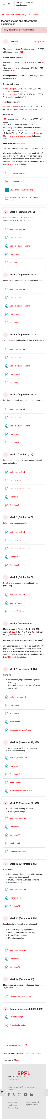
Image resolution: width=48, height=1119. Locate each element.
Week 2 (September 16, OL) (23, 274)
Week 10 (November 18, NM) (24, 742)
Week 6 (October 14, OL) (22, 517)
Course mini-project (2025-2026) (26, 1009)
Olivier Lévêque (9, 89)
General (14, 41)
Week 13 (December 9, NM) (23, 918)
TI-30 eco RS (12, 164)
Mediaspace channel (12, 119)
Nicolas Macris (9, 94)
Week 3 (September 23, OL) (23, 334)
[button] (10, 4)
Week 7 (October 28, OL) (22, 577)
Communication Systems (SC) (13, 14)
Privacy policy (13, 1108)
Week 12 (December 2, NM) (23, 864)
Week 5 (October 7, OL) (21, 454)
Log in (43, 3)
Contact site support (15, 1045)
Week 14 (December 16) (22, 979)
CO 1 (33, 632)
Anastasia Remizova (11, 107)
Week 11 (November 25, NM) (24, 803)
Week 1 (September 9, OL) (23, 212)
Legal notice (12, 1105)
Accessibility (12, 1102)
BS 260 (22, 52)
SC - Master (33, 14)
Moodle (17, 1060)
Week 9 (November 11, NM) (24, 669)
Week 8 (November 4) (21, 623)
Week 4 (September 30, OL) (23, 394)
